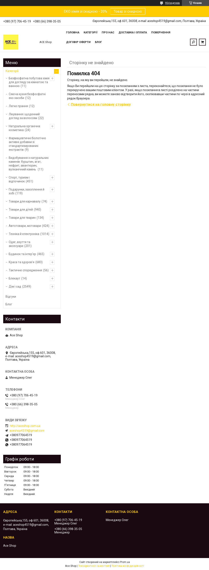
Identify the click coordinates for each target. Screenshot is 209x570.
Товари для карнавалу (25, 201)
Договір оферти (78, 42)
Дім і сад (15, 286)
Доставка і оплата (133, 32)
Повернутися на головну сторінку (101, 104)
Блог (98, 42)
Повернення (160, 32)
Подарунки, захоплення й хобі (26, 191)
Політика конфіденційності (127, 565)
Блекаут (14, 278)
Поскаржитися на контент (93, 565)
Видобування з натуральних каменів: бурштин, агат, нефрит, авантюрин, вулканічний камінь (29, 163)
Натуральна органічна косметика (24, 128)
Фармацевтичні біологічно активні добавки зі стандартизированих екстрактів (27, 143)
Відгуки (11, 296)
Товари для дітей (21, 209)
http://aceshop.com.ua (25, 426)
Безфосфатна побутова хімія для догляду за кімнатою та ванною (29, 82)
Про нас (108, 32)
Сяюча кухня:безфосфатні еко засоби (27, 96)
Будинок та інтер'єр (22, 254)
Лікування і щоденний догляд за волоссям (24, 116)
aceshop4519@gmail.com (27, 430)
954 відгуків (172, 2)
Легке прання (18, 106)
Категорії (90, 32)
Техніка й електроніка (24, 234)
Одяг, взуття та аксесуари (19, 244)
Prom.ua (125, 562)
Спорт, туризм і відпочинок (19, 179)
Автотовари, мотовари (25, 225)
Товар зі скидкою (128, 11)
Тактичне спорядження (25, 270)
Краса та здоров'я (21, 262)
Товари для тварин (22, 217)
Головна (72, 32)
